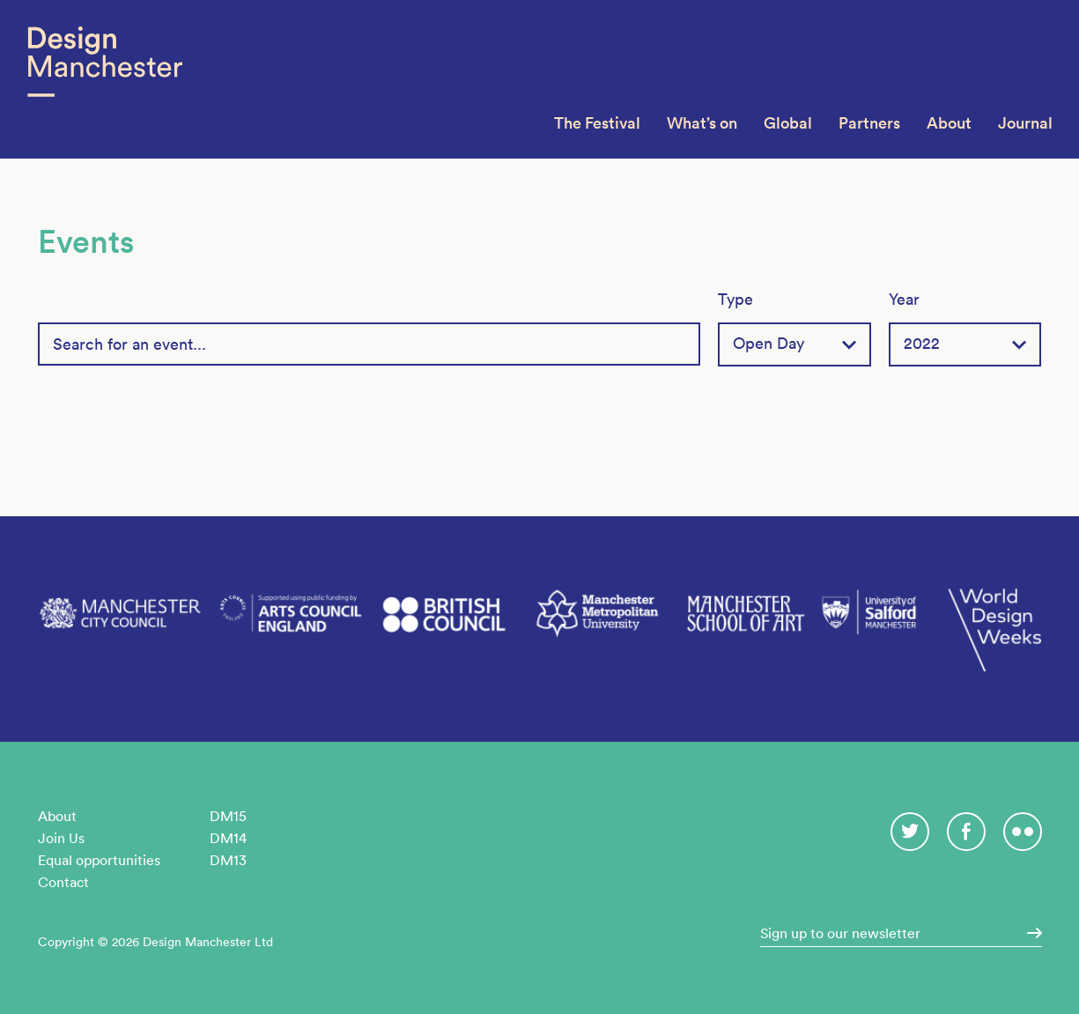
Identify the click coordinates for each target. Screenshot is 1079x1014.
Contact (63, 882)
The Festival (597, 123)
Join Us (61, 838)
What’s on (702, 123)
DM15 (228, 816)
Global (788, 123)
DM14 (228, 838)
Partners (869, 123)
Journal (1025, 123)
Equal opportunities (99, 860)
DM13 (228, 860)
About (949, 123)
